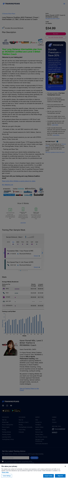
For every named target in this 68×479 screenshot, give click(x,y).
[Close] (65, 473)
